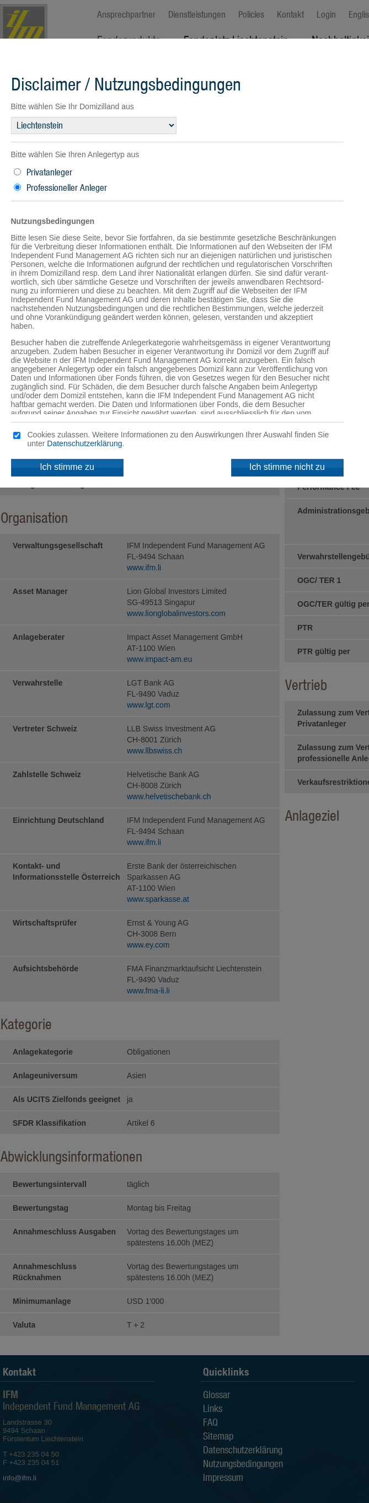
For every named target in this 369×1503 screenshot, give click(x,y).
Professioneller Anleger (66, 187)
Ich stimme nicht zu (287, 467)
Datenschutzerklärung (84, 443)
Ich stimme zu (67, 467)
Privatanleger (49, 172)
